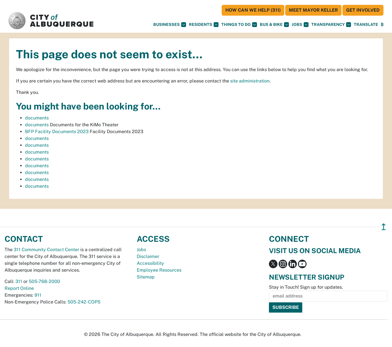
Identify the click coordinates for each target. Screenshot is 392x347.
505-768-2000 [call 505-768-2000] (44, 281)
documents (37, 118)
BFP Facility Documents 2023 (57, 131)
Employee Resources (159, 270)
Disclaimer (148, 256)
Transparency (331, 24)
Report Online (19, 288)
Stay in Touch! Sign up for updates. (306, 287)
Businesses (169, 24)
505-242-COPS (84, 302)
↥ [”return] (383, 227)
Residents (204, 24)
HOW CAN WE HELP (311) (253, 10)
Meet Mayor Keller (313, 10)
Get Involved (363, 10)
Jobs (300, 24)
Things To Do (239, 24)
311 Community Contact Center (46, 249)
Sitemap (146, 277)
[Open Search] (382, 24)
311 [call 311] (18, 281)
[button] (366, 24)
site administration (250, 81)
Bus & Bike (274, 24)
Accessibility (150, 263)
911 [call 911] (37, 295)
